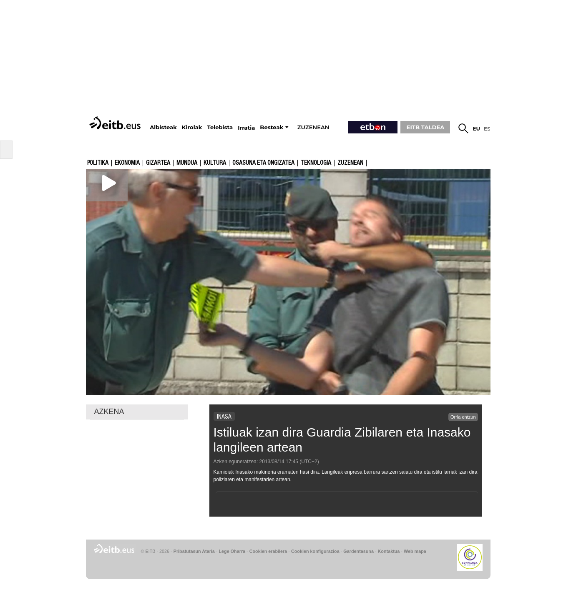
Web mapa (415, 551)
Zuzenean (350, 163)
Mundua (186, 163)
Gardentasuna (358, 551)
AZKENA (109, 411)
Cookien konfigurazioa (315, 551)
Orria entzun (463, 416)
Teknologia (316, 163)
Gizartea (158, 163)
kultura (215, 163)
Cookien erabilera (268, 551)
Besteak (271, 127)
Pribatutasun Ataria (194, 551)
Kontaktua (389, 551)
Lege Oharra (232, 551)
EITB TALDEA (426, 127)
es (487, 129)
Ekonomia (127, 163)
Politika (97, 163)
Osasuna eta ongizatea (263, 163)
